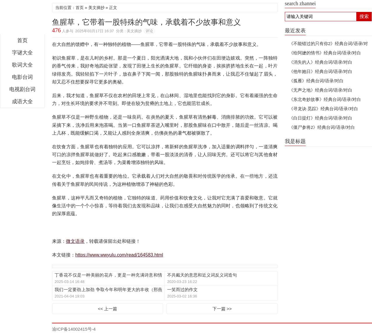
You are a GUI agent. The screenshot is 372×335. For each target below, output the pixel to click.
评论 (149, 31)
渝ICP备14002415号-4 (74, 329)
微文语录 (22, 18)
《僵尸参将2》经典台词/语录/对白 (322, 127)
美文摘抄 (96, 7)
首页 (22, 40)
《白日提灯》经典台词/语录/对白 (320, 117)
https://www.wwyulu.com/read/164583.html (119, 254)
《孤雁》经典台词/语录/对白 (316, 80)
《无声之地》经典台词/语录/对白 (320, 90)
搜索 (364, 16)
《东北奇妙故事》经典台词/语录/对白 (325, 99)
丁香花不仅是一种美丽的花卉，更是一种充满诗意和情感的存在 (108, 275)
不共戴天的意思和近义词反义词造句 (202, 274)
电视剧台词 (22, 89)
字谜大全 (22, 53)
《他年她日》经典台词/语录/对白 (320, 71)
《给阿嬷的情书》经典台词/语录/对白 (325, 52)
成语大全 (22, 101)
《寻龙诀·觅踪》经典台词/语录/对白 (323, 108)
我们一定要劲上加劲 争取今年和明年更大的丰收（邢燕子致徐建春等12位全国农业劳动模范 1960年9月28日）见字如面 (108, 290)
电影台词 (22, 77)
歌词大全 (22, 65)
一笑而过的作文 (182, 289)
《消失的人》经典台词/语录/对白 (320, 62)
